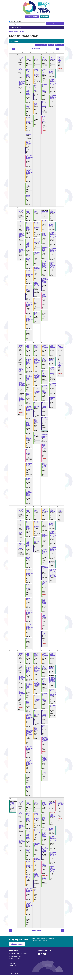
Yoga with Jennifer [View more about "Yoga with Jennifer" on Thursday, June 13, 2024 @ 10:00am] (44, 359)
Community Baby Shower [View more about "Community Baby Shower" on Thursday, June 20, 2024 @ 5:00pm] (45, 633)
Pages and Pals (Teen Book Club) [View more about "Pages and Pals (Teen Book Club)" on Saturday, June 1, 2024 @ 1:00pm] (60, 59)
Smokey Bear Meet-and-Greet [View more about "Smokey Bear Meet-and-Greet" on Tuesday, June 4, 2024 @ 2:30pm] (28, 288)
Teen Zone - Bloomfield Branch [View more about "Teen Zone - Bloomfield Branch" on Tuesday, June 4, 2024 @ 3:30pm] (29, 304)
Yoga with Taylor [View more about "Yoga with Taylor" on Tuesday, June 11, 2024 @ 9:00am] (28, 346)
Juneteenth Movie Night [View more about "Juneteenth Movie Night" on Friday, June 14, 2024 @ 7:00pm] (53, 398)
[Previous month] (13, 49)
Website (19, 21)
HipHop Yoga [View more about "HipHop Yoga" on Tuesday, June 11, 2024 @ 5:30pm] (28, 479)
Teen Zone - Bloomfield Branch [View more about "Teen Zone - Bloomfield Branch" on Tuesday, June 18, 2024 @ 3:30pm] (29, 612)
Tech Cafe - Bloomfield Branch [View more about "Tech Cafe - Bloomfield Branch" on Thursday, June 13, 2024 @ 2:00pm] (45, 419)
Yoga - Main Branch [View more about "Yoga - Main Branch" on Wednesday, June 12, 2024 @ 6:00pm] (36, 434)
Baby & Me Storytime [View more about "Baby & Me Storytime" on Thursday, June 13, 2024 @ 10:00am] (45, 346)
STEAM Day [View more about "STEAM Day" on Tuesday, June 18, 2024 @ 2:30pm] (28, 599)
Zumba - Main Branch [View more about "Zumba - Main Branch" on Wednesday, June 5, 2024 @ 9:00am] (36, 211)
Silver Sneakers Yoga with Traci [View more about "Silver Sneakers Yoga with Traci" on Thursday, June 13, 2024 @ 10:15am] (45, 373)
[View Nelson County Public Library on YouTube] (44, 954)
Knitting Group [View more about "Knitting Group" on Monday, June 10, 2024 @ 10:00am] (20, 346)
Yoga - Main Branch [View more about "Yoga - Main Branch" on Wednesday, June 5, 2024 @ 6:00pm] (36, 313)
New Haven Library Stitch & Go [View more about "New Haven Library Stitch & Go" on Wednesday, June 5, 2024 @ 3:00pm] (36, 284)
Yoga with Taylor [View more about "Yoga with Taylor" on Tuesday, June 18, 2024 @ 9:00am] (28, 510)
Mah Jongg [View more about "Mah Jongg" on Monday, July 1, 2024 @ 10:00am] (20, 813)
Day (62, 44)
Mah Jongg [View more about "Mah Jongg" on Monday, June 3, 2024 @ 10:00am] (20, 222)
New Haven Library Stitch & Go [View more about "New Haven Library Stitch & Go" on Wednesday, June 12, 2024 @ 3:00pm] (36, 405)
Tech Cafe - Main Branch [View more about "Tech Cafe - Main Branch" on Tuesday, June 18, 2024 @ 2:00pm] (28, 586)
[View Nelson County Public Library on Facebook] (39, 954)
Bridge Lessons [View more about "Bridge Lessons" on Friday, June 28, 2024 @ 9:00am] (51, 668)
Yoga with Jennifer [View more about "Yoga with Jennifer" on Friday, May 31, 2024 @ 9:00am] (52, 58)
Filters (15, 41)
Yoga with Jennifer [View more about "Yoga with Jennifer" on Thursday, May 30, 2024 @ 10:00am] (44, 58)
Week (57, 44)
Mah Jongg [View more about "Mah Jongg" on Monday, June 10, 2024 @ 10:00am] (20, 357)
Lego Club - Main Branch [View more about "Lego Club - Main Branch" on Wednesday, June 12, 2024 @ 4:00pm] (36, 421)
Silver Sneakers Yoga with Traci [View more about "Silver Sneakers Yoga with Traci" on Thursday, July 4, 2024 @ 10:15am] (45, 817)
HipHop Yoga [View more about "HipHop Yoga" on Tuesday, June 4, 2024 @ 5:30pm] (28, 331)
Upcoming (39, 44)
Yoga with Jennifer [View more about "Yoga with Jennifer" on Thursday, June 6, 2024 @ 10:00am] (44, 234)
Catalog (12, 21)
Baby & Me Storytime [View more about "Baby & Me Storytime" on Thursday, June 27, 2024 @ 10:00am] (45, 654)
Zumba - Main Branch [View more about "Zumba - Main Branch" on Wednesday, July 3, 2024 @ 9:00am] (36, 802)
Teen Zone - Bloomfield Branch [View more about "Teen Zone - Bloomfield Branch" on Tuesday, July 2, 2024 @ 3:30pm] (29, 890)
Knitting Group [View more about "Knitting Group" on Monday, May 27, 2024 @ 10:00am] (20, 57)
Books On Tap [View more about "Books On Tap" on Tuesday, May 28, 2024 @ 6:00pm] (28, 196)
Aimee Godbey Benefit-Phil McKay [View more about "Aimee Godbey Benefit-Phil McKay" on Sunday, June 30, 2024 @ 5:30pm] (12, 805)
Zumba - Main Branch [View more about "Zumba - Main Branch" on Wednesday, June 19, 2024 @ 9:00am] (36, 510)
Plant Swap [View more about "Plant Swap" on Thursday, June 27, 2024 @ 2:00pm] (43, 726)
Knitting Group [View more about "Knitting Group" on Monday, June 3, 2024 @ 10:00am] (20, 210)
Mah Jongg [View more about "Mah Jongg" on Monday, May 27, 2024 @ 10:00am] (20, 69)
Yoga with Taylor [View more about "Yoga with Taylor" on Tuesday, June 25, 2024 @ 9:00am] (28, 654)
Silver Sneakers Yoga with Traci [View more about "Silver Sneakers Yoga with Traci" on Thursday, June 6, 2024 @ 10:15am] (45, 248)
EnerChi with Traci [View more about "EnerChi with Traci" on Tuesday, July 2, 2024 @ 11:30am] (28, 850)
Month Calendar (19, 31)
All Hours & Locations (32, 16)
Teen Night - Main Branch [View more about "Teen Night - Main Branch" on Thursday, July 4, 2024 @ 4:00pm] (44, 863)
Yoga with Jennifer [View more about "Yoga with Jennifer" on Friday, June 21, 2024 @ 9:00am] (52, 510)
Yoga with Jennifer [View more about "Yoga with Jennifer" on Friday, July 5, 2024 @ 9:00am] (52, 815)
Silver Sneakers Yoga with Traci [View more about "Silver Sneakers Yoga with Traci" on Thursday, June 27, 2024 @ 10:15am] (45, 681)
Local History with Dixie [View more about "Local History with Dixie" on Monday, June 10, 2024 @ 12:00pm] (20, 370)
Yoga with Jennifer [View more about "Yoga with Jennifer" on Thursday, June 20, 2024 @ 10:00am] (44, 523)
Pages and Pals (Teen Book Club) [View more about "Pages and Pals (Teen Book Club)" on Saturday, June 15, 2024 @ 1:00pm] (60, 364)
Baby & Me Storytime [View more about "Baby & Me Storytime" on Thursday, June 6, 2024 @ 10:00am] (45, 222)
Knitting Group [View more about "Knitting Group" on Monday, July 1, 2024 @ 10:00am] (20, 801)
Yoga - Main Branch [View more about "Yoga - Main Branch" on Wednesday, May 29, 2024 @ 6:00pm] (36, 117)
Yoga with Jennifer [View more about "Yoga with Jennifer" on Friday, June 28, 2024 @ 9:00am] (52, 654)
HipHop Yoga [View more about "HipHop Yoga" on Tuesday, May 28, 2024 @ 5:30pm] (28, 184)
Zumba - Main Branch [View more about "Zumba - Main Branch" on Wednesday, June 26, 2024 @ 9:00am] (36, 654)
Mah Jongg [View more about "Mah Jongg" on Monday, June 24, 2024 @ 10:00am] (20, 665)
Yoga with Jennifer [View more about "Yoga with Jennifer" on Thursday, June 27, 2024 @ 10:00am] (44, 667)
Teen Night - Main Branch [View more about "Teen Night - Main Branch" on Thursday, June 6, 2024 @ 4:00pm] (44, 294)
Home (11, 31)
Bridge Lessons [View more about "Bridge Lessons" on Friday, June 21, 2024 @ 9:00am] (51, 524)
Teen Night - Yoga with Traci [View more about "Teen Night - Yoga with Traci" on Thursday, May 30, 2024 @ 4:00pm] (44, 119)
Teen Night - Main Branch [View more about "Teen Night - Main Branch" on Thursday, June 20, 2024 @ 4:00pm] (44, 615)
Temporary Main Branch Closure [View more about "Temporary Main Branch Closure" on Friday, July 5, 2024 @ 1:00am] (52, 804)
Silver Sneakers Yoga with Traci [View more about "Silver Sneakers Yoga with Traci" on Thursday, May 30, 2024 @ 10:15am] (45, 72)
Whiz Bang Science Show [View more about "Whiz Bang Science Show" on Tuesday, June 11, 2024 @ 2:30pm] (28, 437)
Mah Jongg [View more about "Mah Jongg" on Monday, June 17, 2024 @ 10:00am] (20, 521)
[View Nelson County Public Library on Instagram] (42, 954)
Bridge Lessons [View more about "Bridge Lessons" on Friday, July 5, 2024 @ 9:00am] (51, 829)
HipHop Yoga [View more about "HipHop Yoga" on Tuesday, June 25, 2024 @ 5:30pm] (28, 775)
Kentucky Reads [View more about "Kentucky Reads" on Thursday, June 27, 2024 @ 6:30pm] (45, 771)
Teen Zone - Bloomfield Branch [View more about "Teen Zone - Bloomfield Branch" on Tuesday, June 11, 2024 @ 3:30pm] (29, 451)
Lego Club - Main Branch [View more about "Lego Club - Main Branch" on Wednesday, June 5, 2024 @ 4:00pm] (36, 300)
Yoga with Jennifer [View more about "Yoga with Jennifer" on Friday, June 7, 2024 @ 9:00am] (52, 211)
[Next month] (57, 49)
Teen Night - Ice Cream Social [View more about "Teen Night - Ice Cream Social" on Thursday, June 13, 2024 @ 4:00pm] (44, 446)
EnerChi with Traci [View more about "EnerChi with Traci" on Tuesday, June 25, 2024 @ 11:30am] (28, 702)
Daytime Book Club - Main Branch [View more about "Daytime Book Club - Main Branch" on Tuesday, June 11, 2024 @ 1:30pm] (28, 423)
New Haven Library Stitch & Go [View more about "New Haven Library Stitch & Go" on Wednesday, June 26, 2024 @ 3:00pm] (36, 713)
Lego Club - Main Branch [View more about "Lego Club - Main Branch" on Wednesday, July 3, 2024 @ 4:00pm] (36, 891)
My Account (44, 16)
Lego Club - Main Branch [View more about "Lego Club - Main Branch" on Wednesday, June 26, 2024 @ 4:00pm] (36, 729)
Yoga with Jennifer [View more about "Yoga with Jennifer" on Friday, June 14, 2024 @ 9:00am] (52, 346)
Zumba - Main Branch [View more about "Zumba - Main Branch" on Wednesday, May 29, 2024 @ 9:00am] (36, 58)
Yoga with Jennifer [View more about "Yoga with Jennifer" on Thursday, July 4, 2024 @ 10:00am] (44, 803)
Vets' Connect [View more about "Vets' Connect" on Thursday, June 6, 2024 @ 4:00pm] (44, 311)
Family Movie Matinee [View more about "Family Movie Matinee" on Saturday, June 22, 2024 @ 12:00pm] (60, 510)
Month (51, 44)
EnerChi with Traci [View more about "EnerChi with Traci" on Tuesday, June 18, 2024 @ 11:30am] (28, 558)
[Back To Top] (36, 974)
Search (55, 24)
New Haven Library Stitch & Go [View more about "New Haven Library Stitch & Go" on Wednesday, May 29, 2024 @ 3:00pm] (36, 88)
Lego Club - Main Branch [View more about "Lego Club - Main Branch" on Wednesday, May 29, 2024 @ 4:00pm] (36, 103)
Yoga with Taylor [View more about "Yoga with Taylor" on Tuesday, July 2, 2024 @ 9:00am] (28, 802)
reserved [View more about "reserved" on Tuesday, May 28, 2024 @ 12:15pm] (28, 134)
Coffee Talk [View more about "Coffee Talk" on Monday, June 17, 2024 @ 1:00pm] (20, 533)
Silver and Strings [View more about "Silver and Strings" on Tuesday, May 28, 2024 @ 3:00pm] (28, 142)
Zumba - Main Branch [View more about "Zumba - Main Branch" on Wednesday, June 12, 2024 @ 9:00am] (36, 346)
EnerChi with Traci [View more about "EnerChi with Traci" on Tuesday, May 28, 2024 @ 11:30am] (28, 106)
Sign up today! (17, 944)
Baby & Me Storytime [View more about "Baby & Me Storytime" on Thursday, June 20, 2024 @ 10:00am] (45, 510)
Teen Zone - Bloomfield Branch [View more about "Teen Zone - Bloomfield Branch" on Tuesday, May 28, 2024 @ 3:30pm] (29, 157)
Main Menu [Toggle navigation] (15, 28)
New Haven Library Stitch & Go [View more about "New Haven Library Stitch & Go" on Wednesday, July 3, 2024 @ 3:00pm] (36, 875)
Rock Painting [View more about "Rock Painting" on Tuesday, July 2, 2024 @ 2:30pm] (28, 877)
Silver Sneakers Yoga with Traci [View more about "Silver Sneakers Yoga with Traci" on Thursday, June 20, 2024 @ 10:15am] (45, 536)
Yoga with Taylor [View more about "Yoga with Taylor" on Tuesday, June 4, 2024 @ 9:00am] (28, 211)
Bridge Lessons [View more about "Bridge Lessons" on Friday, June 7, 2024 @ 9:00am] (51, 225)
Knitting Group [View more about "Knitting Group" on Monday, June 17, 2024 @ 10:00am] (20, 509)
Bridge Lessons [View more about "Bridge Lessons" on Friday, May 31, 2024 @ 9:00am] (51, 72)
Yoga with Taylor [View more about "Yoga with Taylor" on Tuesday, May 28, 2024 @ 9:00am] (28, 58)
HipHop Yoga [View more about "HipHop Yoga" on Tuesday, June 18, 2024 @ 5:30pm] (28, 639)
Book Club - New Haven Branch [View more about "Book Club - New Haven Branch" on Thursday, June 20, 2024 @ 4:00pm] (44, 601)
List (45, 44)
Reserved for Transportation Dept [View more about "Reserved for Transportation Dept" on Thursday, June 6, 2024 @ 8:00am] (45, 212)
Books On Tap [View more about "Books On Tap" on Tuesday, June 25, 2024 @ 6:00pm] (28, 787)
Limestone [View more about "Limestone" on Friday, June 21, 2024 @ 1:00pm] (52, 562)
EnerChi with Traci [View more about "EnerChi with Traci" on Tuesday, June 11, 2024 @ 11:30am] (28, 394)
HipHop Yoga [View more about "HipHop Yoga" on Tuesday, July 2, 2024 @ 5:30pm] (28, 917)
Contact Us (12, 965)
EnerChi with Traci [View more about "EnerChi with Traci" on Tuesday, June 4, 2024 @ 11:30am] (28, 259)
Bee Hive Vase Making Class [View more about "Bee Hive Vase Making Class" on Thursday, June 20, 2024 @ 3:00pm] (44, 583)
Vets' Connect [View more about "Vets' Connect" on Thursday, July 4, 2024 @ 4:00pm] (44, 878)
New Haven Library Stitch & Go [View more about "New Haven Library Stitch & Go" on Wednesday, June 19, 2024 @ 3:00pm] (36, 540)
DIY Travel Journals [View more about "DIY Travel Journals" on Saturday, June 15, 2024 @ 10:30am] (60, 346)
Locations (12, 963)
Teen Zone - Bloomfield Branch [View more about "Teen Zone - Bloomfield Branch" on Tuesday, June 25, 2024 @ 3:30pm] (29, 748)
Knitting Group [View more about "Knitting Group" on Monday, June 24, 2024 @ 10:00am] (20, 654)
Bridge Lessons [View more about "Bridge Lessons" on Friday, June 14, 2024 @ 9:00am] (51, 360)
